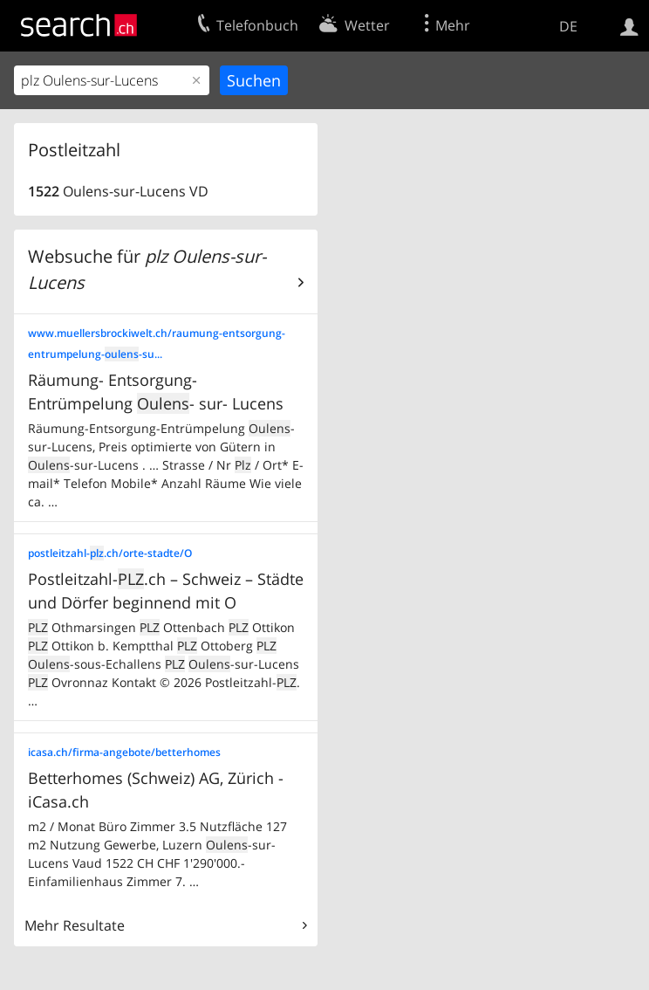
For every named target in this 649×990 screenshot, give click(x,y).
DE (568, 26)
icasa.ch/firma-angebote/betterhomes (124, 752)
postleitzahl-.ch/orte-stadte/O (110, 553)
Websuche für (147, 269)
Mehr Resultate (74, 925)
